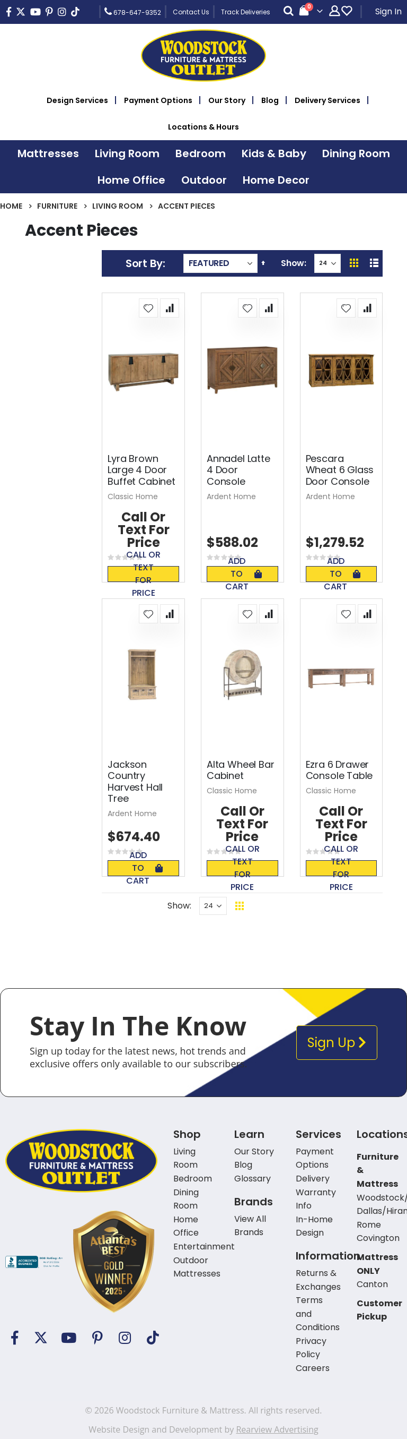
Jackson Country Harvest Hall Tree (135, 781)
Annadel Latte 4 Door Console (238, 470)
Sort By (144, 263)
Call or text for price (143, 574)
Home (11, 206)
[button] (148, 308)
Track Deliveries (245, 11)
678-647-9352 (132, 11)
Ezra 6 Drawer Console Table (339, 770)
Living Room (117, 206)
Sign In (388, 11)
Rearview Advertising (277, 1429)
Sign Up (336, 1042)
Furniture (57, 206)
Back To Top (304, 906)
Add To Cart (243, 574)
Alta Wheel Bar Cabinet (240, 770)
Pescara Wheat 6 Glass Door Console (340, 470)
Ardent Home (231, 496)
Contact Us (191, 11)
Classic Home (133, 496)
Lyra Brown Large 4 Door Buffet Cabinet (141, 470)
